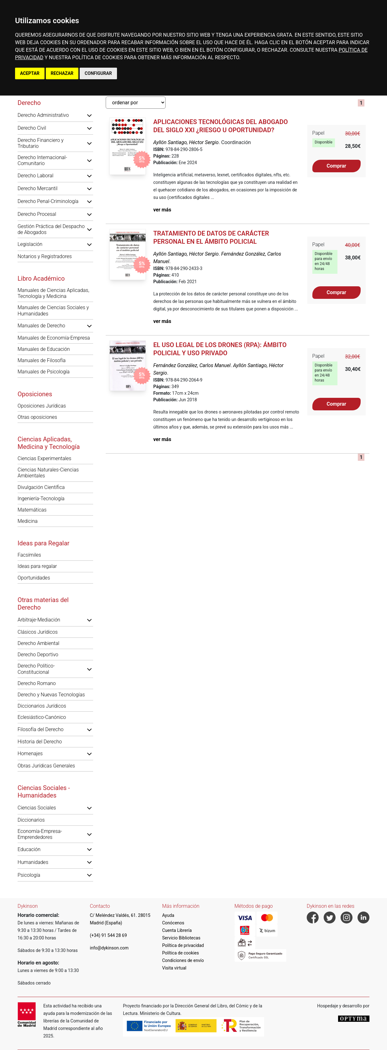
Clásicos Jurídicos (38, 632)
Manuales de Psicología (44, 372)
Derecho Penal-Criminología (48, 201)
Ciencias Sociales (37, 808)
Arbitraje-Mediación (39, 620)
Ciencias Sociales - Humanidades (44, 791)
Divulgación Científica (41, 487)
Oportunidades (34, 578)
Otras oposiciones (37, 417)
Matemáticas (32, 510)
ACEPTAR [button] (30, 73)
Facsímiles (29, 555)
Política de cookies (180, 952)
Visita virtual (174, 967)
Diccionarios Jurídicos (42, 706)
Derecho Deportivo (38, 655)
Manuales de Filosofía (42, 360)
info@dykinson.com (109, 947)
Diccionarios (31, 820)
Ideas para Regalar (43, 543)
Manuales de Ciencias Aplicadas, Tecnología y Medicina (53, 293)
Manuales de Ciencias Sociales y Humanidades (53, 310)
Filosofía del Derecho (40, 729)
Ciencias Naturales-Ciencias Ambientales (48, 473)
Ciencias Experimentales (44, 458)
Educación (29, 849)
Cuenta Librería (177, 930)
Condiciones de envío (183, 960)
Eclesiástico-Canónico (42, 717)
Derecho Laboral (35, 176)
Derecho (29, 103)
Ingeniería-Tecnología (41, 499)
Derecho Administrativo (43, 115)
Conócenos (173, 922)
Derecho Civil (32, 128)
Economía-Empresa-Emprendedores (40, 834)
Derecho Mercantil (37, 188)
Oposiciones (35, 394)
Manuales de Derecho (41, 326)
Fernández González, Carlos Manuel (192, 365)
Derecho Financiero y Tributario (41, 143)
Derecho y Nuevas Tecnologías (51, 695)
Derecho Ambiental (38, 643)
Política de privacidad (183, 945)
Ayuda (168, 915)
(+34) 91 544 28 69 (108, 935)
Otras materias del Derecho (43, 603)
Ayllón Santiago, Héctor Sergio (186, 142)
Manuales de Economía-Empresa (54, 338)
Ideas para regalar (37, 566)
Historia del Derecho (40, 742)
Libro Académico (41, 278)
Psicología (29, 875)
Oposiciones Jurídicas (42, 406)
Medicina (28, 521)
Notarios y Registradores (45, 256)
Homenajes (30, 753)
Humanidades (33, 862)
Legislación (30, 244)
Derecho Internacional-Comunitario (42, 160)
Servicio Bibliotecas (181, 937)
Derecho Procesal (37, 214)
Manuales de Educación (44, 349)
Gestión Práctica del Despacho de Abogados (51, 229)
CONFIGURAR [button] (98, 73)
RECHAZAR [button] (62, 73)
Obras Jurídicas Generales (46, 766)
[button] (89, 115)
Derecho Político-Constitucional (36, 669)
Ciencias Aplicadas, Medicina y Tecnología (49, 442)
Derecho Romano (37, 683)
